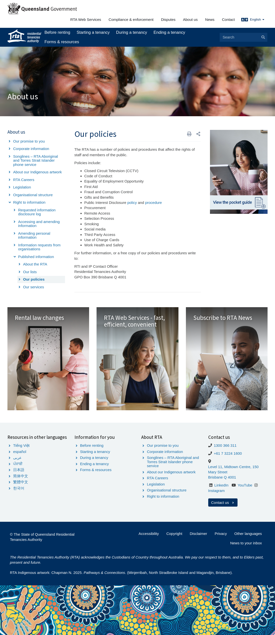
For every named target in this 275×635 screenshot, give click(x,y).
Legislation (22, 187)
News (210, 19)
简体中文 (20, 476)
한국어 (18, 488)
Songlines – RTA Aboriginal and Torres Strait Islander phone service (35, 160)
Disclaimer (198, 533)
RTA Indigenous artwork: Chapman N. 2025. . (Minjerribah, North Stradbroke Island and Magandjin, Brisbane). (121, 572)
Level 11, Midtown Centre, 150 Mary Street (233, 469)
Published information (36, 257)
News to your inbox (246, 543)
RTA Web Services (85, 19)
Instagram (216, 490)
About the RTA (35, 264)
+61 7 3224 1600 (228, 453)
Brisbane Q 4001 (222, 477)
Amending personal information (34, 235)
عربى (17, 457)
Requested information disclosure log (37, 212)
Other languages (248, 533)
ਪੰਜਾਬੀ (18, 464)
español (19, 451)
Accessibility (148, 533)
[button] (198, 134)
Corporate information (31, 149)
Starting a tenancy (93, 32)
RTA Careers (23, 180)
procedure (153, 202)
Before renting (57, 32)
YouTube (245, 485)
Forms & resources (61, 41)
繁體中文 (20, 482)
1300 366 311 (225, 445)
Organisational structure (33, 195)
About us (190, 19)
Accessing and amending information (39, 224)
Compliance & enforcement (131, 19)
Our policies (34, 279)
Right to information (29, 202)
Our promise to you (29, 141)
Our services (33, 287)
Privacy (221, 533)
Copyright (174, 533)
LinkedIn (221, 485)
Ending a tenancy (169, 32)
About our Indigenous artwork (37, 172)
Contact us (223, 502)
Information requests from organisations (39, 247)
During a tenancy (131, 32)
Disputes (168, 19)
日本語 (18, 470)
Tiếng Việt (21, 445)
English (257, 19)
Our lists (30, 272)
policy (132, 202)
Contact (228, 19)
